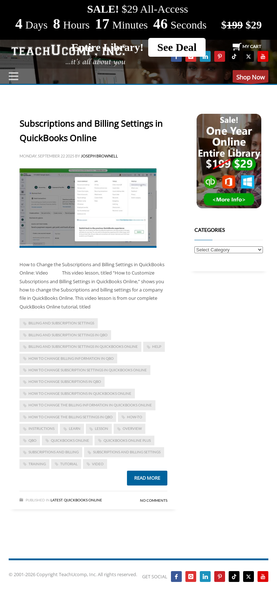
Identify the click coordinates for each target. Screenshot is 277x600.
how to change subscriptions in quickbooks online (79, 393)
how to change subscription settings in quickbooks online (87, 370)
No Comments (153, 500)
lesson (101, 428)
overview (132, 428)
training (37, 464)
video (98, 464)
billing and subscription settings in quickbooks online (83, 346)
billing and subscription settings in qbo (67, 335)
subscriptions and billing (53, 452)
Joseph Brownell (99, 156)
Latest (56, 500)
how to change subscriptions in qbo (64, 381)
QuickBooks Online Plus (127, 440)
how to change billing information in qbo (71, 358)
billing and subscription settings (61, 323)
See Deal (177, 47)
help (156, 346)
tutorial (69, 464)
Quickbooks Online (83, 500)
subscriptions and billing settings (127, 452)
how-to (134, 417)
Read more (147, 478)
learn (74, 428)
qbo (32, 440)
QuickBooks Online (70, 440)
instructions (41, 428)
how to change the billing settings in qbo (70, 417)
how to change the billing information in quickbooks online (90, 405)
